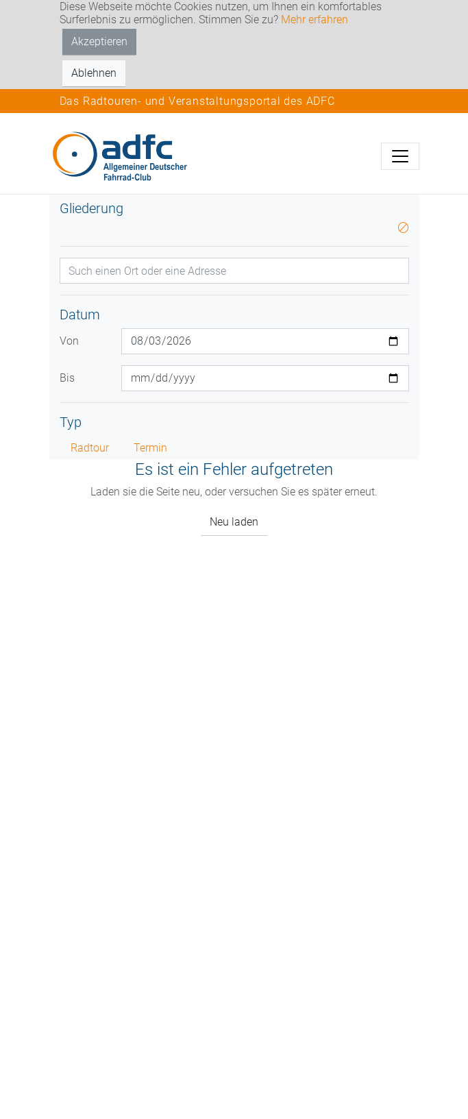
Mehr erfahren (314, 19)
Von (69, 340)
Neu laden (234, 521)
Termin (150, 447)
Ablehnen (93, 72)
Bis (67, 377)
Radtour (90, 447)
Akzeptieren (99, 41)
